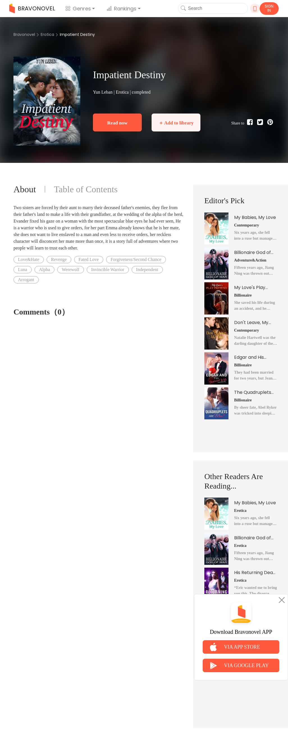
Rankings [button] (121, 8)
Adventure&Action (250, 260)
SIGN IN (269, 8)
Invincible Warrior (107, 269)
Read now (117, 123)
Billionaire (243, 295)
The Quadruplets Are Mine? (252, 392)
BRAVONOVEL (32, 8)
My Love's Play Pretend (249, 287)
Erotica (47, 34)
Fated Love (89, 259)
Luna (22, 269)
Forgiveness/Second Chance (136, 259)
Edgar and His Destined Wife (249, 357)
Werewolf (70, 269)
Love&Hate (28, 259)
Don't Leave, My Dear (251, 322)
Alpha (44, 269)
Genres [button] (78, 8)
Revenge (59, 259)
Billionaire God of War (252, 252)
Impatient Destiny (77, 34)
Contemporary (246, 225)
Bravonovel (24, 34)
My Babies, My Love (255, 217)
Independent (147, 269)
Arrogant (26, 279)
